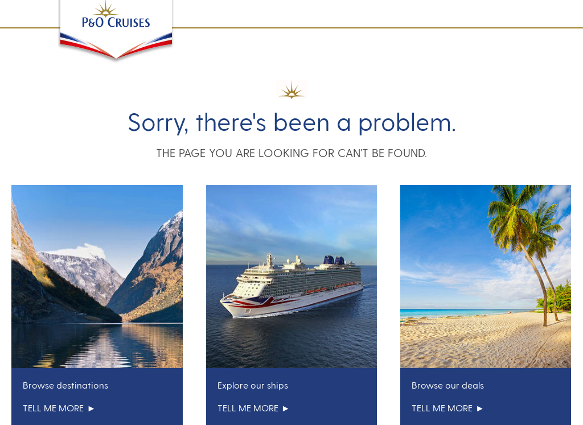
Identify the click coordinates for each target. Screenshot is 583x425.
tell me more (59, 407)
